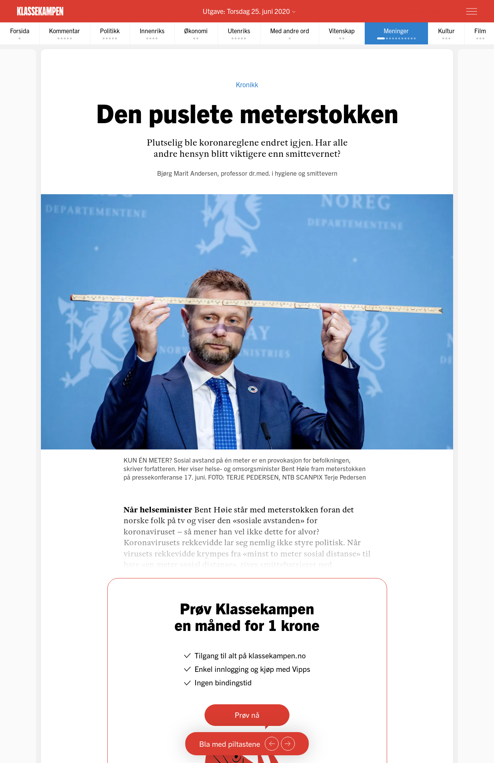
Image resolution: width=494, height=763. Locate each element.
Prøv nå (247, 714)
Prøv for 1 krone (425, 11)
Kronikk (247, 84)
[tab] (19, 33)
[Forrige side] (272, 744)
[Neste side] (288, 744)
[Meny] (471, 11)
